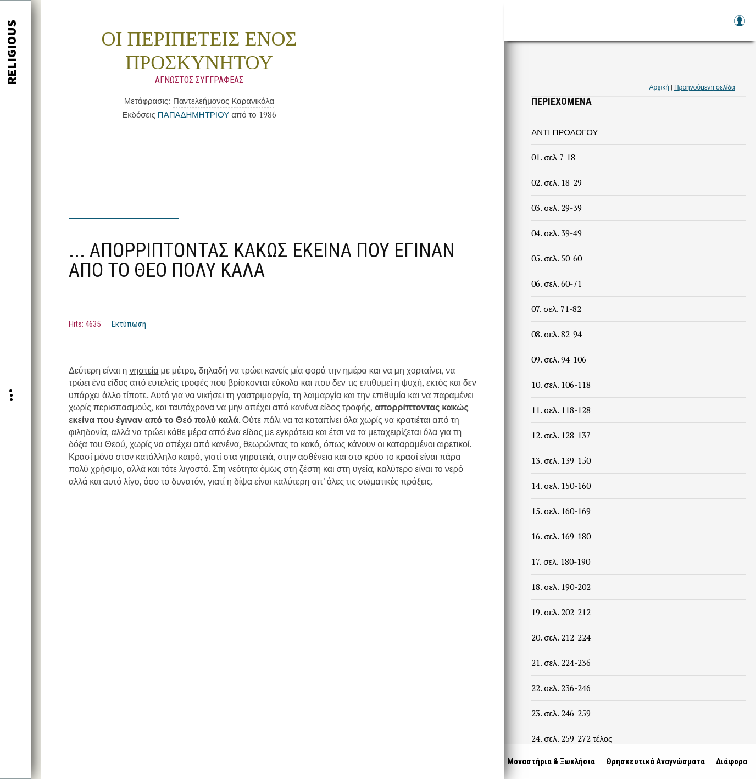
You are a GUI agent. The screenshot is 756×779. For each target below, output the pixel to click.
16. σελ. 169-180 (560, 536)
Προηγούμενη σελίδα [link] (704, 87)
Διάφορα (729, 761)
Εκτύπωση (129, 324)
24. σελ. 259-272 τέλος (571, 738)
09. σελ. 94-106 (558, 359)
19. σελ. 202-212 (560, 611)
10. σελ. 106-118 (560, 384)
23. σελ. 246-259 (560, 713)
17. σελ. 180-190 (560, 561)
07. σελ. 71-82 (556, 308)
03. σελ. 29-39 (556, 207)
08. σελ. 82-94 (556, 334)
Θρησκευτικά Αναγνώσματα (653, 761)
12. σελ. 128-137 (560, 435)
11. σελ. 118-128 (560, 409)
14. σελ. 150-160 (560, 485)
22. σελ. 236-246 (560, 687)
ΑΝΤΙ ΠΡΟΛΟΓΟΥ (564, 131)
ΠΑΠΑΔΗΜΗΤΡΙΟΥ (193, 114)
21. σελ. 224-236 (560, 662)
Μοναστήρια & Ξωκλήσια (549, 761)
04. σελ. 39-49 (556, 232)
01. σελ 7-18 (553, 157)
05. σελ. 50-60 (556, 258)
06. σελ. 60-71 (556, 283)
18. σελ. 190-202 (560, 586)
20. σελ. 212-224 (560, 637)
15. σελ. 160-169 (560, 510)
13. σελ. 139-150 (560, 460)
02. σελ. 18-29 (556, 182)
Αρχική (659, 87)
